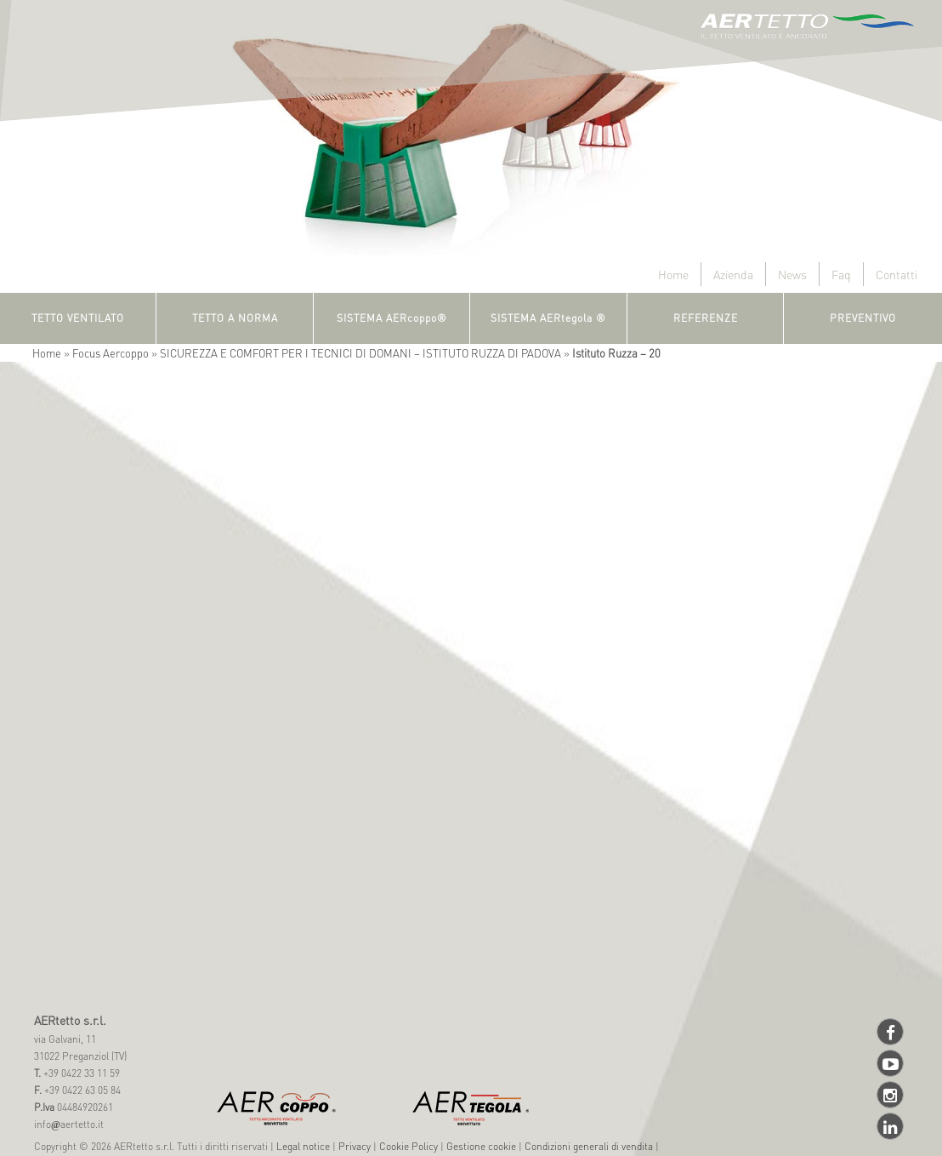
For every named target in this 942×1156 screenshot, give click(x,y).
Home (673, 274)
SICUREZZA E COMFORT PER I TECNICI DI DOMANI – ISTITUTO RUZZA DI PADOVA (360, 353)
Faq (841, 274)
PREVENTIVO (863, 318)
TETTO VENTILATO (77, 318)
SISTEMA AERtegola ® (548, 318)
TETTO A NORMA (235, 318)
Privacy (354, 1146)
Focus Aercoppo (110, 353)
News (792, 274)
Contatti (896, 274)
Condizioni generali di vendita (589, 1146)
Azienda (733, 274)
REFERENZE (705, 318)
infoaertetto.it (69, 1124)
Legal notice (303, 1146)
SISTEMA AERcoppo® (392, 318)
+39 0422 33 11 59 (80, 1073)
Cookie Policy (408, 1146)
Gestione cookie (481, 1146)
